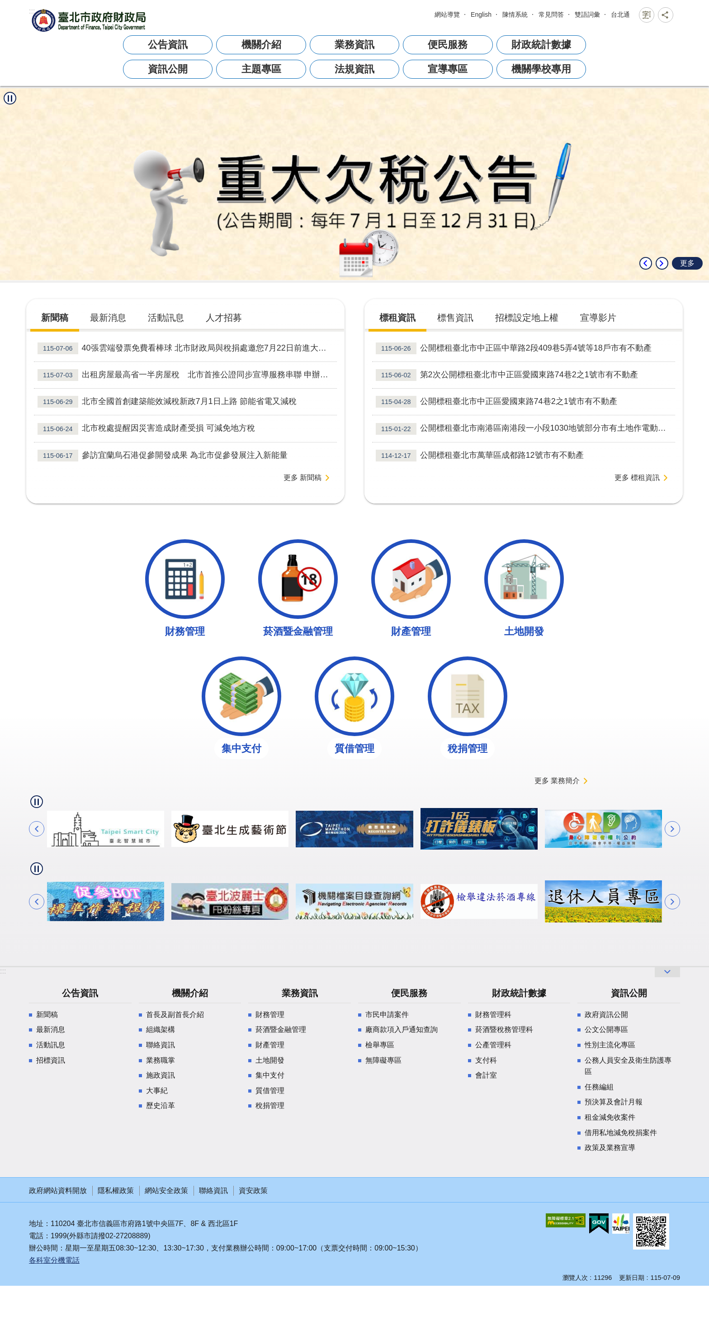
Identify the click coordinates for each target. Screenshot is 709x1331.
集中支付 (269, 1075)
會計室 (486, 1075)
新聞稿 (47, 1014)
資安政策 (253, 1190)
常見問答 (551, 14)
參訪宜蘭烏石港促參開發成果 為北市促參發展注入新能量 (163, 455)
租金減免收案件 (610, 1117)
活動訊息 (50, 1045)
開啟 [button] (667, 971)
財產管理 (269, 1045)
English (481, 14)
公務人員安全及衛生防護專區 (628, 1066)
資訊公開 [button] (168, 69)
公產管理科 (493, 1045)
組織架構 (160, 1029)
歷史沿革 (160, 1105)
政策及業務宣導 (610, 1147)
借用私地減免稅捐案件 (621, 1132)
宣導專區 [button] (448, 69)
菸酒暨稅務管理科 (504, 1029)
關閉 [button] (646, 15)
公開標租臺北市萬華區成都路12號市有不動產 (480, 455)
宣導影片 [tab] (598, 318)
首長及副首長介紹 (175, 1014)
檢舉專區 (379, 1045)
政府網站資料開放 (58, 1190)
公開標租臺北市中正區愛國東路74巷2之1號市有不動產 (496, 402)
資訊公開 (629, 993)
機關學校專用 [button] (541, 69)
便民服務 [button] (448, 44)
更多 (687, 263)
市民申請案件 (387, 1014)
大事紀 (157, 1090)
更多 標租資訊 (637, 477)
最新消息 (50, 1029)
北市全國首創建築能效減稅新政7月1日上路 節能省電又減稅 (167, 402)
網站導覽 (447, 14)
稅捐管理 (269, 1105)
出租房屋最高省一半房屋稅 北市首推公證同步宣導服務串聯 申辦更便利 (187, 375)
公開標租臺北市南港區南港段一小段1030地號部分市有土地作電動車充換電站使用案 (525, 429)
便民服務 (409, 993)
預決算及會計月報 (614, 1102)
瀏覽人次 (575, 1277)
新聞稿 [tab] (54, 318)
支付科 (486, 1060)
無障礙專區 (383, 1060)
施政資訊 (160, 1075)
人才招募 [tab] (224, 318)
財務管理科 (493, 1014)
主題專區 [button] (261, 69)
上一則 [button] (645, 263)
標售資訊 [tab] (455, 318)
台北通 (620, 14)
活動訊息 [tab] (166, 318)
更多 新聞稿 (302, 477)
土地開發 (269, 1060)
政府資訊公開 (606, 1014)
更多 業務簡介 (557, 780)
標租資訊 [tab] (397, 318)
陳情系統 (515, 14)
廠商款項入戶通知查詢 (401, 1029)
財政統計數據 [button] (541, 44)
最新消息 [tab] (108, 318)
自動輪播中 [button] (10, 98)
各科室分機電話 (54, 1260)
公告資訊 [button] (168, 44)
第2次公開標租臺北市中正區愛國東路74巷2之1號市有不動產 (507, 375)
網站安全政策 (166, 1190)
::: (32, 11)
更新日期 (631, 1277)
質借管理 (269, 1090)
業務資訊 (300, 993)
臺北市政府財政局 (90, 20)
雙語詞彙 (587, 14)
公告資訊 (80, 993)
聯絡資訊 (160, 1045)
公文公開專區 (606, 1029)
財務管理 (269, 1014)
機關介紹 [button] (261, 44)
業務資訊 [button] (354, 44)
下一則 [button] (662, 263)
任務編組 (599, 1087)
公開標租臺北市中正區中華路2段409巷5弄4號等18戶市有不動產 (514, 348)
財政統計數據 (519, 993)
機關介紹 (190, 993)
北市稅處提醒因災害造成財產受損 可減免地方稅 (146, 429)
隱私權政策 (116, 1190)
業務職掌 (160, 1060)
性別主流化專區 (610, 1045)
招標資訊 (50, 1060)
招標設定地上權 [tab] (526, 318)
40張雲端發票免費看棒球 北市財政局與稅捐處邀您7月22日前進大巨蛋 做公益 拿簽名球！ (187, 348)
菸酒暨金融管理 (280, 1029)
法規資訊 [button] (354, 69)
